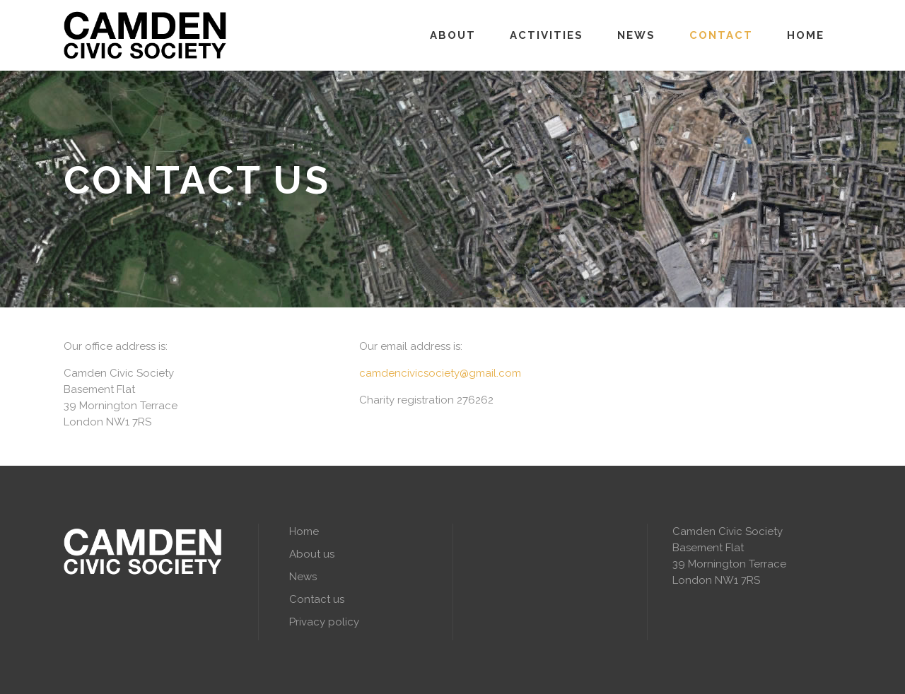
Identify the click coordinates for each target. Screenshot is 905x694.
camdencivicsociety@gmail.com (440, 373)
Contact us (316, 599)
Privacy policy (324, 622)
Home (304, 531)
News (303, 576)
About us (311, 554)
